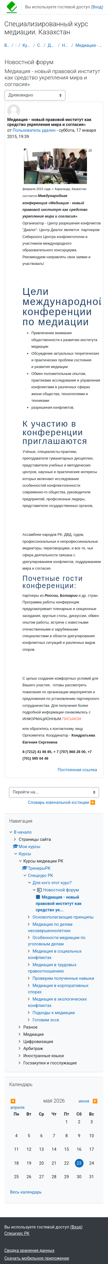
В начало (6, 45)
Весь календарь (25, 1192)
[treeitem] (54, 947)
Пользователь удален (34, 130)
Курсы (25, 853)
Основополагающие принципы (63, 917)
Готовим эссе (46, 1020)
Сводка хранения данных (29, 1250)
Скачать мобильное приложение (36, 1258)
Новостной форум (65, 45)
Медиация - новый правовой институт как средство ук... (89, 45)
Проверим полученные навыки (63, 978)
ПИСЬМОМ (72, 719)
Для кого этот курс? (52, 45)
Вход (97, 7)
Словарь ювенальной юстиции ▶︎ (61, 802)
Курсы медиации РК (26, 45)
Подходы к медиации (54, 1012)
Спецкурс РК (39, 45)
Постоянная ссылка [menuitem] (77, 769)
